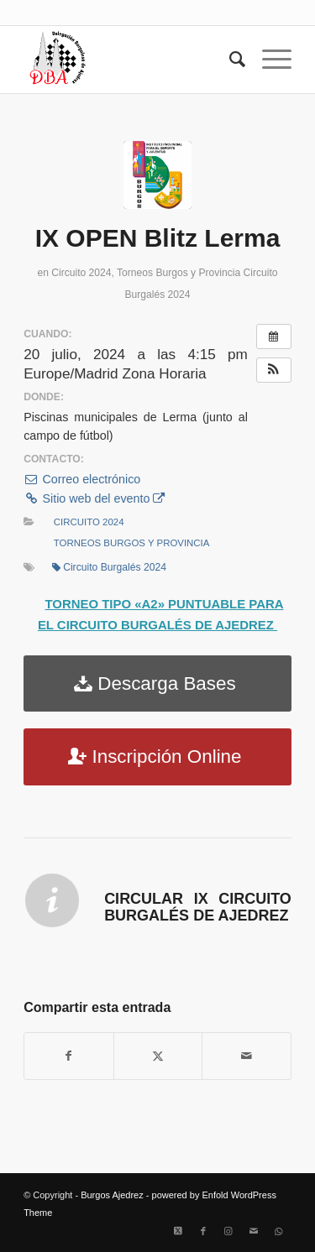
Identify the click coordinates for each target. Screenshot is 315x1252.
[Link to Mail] (253, 1231)
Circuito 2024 (81, 273)
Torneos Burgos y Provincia (178, 273)
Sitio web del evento (94, 498)
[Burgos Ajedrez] (131, 59)
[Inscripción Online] (157, 756)
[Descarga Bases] (157, 683)
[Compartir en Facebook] (68, 1056)
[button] (274, 370)
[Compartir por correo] (246, 1056)
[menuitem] (229, 59)
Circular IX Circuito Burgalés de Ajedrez (197, 907)
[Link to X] (178, 1231)
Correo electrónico (82, 479)
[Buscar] (229, 59)
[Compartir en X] (158, 1056)
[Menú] (268, 59)
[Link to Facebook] (203, 1231)
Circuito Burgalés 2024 (109, 567)
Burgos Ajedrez (112, 1195)
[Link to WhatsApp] (278, 1231)
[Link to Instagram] (228, 1231)
